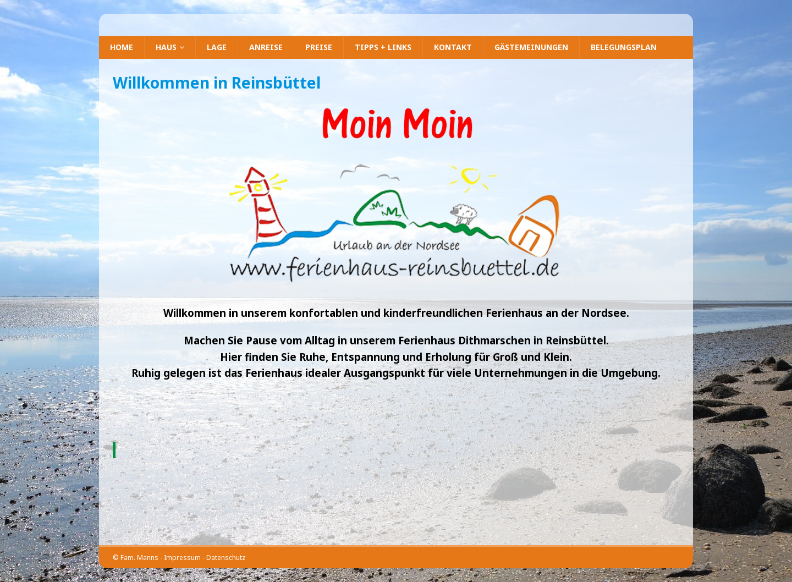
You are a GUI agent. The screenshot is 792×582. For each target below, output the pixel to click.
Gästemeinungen (531, 47)
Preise (318, 47)
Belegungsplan (624, 47)
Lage (217, 47)
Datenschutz (225, 557)
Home (121, 47)
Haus (166, 47)
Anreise (266, 47)
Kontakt (453, 47)
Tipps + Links (383, 47)
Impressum (182, 557)
